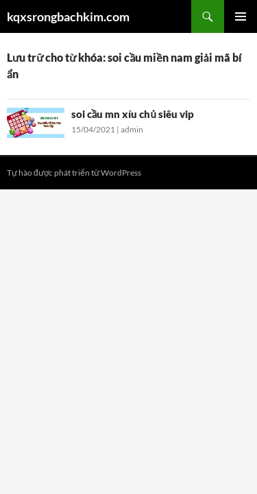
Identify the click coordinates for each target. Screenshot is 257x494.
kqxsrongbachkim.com (68, 16)
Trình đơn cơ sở (240, 16)
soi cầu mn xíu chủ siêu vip (132, 114)
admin (132, 129)
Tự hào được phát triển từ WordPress (74, 172)
